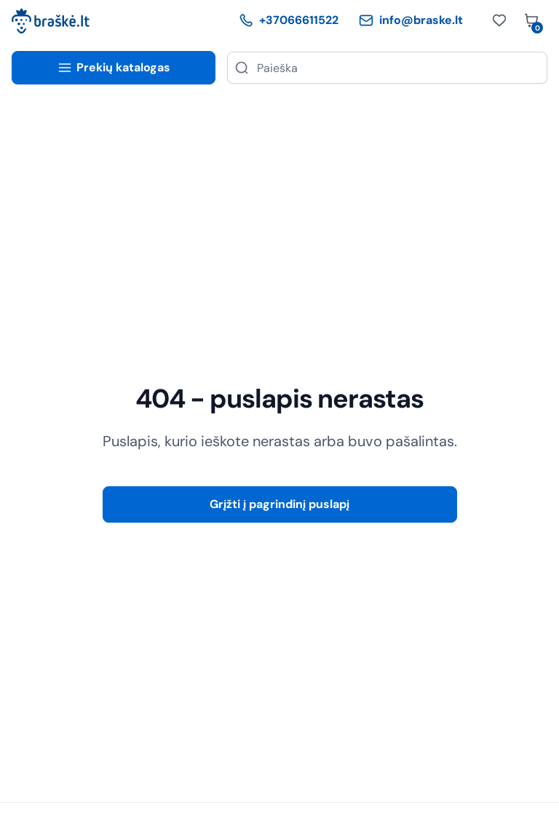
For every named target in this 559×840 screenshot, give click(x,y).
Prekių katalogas (114, 67)
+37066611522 (288, 20)
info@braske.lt (411, 20)
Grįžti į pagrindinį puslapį (279, 504)
